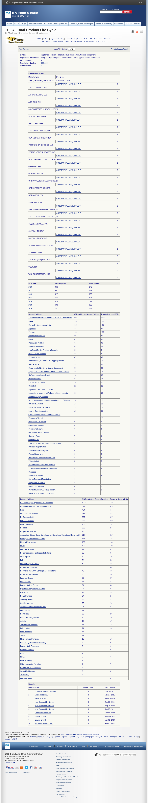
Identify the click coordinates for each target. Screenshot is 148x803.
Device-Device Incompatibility (39, 325)
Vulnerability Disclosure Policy (66, 797)
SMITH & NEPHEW (36, 231)
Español (33, 737)
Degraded (32, 472)
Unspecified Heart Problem (30, 668)
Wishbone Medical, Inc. (44, 724)
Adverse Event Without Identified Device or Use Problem (50, 318)
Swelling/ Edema (26, 600)
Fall (21, 560)
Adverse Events (70, 39)
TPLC (103, 41)
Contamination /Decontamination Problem (44, 415)
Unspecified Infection (28, 531)
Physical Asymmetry (28, 542)
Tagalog (64, 737)
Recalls (79, 39)
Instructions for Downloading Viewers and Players (80, 734)
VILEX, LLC (33, 267)
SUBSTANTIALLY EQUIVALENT (68, 84)
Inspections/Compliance (64, 779)
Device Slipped (34, 364)
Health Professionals (63, 791)
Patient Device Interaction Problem (41, 465)
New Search (23, 49)
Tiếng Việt (49, 737)
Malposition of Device (36, 483)
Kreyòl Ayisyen (88, 737)
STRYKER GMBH (35, 253)
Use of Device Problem (37, 354)
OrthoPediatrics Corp (43, 713)
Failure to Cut (33, 461)
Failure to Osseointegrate (38, 450)
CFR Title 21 (46, 41)
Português (113, 737)
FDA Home (12, 33)
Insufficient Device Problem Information (43, 350)
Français (99, 737)
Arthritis (23, 621)
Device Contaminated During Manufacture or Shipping (49, 400)
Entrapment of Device (36, 382)
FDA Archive (60, 794)
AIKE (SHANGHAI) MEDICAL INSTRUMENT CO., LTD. (49, 81)
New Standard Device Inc (44, 702)
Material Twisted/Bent (36, 336)
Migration (31, 329)
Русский (72, 737)
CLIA (97, 41)
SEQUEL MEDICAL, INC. (38, 224)
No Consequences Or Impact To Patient (35, 553)
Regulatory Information (64, 762)
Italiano (121, 737)
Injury (22, 546)
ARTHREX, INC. (34, 102)
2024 (30, 301)
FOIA (83, 746)
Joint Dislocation (26, 603)
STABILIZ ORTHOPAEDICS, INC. (41, 245)
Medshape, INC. (41, 698)
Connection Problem (36, 425)
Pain (22, 510)
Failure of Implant (27, 521)
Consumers (60, 785)
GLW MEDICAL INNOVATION (39, 138)
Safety (58, 765)
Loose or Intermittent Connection (40, 493)
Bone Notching (26, 660)
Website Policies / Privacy (133, 746)
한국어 (57, 737)
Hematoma (24, 614)
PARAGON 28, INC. (36, 202)
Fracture (31, 332)
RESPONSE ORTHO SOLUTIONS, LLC (43, 210)
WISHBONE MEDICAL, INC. (39, 274)
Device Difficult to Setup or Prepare (41, 458)
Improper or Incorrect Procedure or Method (44, 443)
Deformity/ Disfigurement (29, 617)
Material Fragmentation (37, 447)
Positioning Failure (35, 429)
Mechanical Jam (34, 357)
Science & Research (63, 759)
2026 (30, 309)
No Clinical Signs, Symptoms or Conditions (36, 503)
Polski (106, 737)
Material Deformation (36, 347)
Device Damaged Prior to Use (39, 479)
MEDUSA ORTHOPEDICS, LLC (40, 145)
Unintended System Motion (38, 433)
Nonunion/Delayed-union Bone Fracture (35, 506)
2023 (30, 298)
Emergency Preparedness (65, 768)
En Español (115, 9)
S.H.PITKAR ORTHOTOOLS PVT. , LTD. (44, 217)
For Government (11, 772)
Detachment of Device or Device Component (45, 368)
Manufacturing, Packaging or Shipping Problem (46, 361)
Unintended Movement (37, 422)
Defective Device (34, 379)
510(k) (39, 39)
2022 (30, 294)
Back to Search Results (120, 49)
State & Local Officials (63, 782)
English (14, 739)
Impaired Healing (26, 578)
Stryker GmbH (40, 716)
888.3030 (44, 63)
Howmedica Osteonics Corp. (46, 691)
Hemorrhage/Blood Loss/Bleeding (33, 643)
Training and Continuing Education (68, 777)
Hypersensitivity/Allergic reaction (32, 589)
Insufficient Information (29, 514)
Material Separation (35, 454)
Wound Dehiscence (27, 671)
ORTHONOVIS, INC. (36, 174)
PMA (85, 39)
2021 (30, 291)
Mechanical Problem (36, 343)
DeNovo (45, 39)
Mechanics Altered (35, 418)
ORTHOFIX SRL (34, 167)
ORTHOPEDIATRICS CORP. (39, 188)
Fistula (22, 657)
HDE (90, 39)
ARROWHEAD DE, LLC (37, 95)
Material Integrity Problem (38, 397)
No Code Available (27, 517)
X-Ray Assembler (76, 41)
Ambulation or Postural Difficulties (33, 607)
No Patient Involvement (29, 574)
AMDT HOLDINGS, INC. (37, 88)
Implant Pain (25, 610)
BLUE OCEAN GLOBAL (37, 116)
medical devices (28, 33)
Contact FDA (48, 746)
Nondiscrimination (112, 746)
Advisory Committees (63, 757)
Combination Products (63, 754)
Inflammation (25, 628)
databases (43, 33)
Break (30, 321)
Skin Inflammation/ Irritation (30, 664)
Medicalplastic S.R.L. (43, 695)
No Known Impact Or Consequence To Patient (37, 571)
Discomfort (24, 592)
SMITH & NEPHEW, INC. (38, 238)
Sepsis (22, 635)
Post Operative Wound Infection (32, 539)
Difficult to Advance (35, 404)
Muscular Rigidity (26, 678)
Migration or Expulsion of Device (40, 390)
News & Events (61, 774)
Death (22, 653)
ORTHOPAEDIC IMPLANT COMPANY (43, 181)
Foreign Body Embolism (29, 646)
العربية (79, 737)
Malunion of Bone (27, 549)
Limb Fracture (25, 582)
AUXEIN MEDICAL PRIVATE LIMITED (43, 109)
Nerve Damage (26, 596)
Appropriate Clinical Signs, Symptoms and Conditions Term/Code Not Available (50, 535)
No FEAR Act (95, 746)
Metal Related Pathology (29, 639)
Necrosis (23, 528)
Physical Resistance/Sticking (39, 407)
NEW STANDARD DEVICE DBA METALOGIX (46, 159)
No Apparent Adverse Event (39, 375)
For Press (26, 773)
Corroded (32, 386)
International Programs (64, 771)
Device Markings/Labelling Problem (41, 490)
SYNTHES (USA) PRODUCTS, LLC (42, 260)
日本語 (136, 737)
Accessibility (33, 746)
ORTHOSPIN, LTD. (35, 195)
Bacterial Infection (27, 650)
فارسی (7, 739)
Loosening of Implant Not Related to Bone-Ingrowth (48, 393)
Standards (107, 39)
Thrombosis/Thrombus (29, 625)
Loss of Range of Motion (29, 564)
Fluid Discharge (26, 632)
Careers (60, 746)
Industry (59, 788)
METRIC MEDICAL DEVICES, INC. (42, 152)
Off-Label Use (33, 440)
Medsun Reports (89, 41)
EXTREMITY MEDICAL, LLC (39, 131)
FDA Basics (72, 746)
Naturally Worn (34, 436)
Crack (30, 339)
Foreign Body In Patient (29, 585)
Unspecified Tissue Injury (29, 567)
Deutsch (129, 737)
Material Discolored (35, 476)
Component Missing (36, 486)
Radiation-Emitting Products (60, 41)
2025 (30, 305)
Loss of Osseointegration (38, 411)
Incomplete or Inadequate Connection (42, 468)
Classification (98, 39)
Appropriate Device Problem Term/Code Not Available (48, 372)
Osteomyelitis (25, 557)
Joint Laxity (24, 675)
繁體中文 (40, 737)
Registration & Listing (57, 39)
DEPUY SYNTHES (35, 124)
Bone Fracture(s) (26, 524)
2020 (30, 287)
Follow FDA (104, 9)
